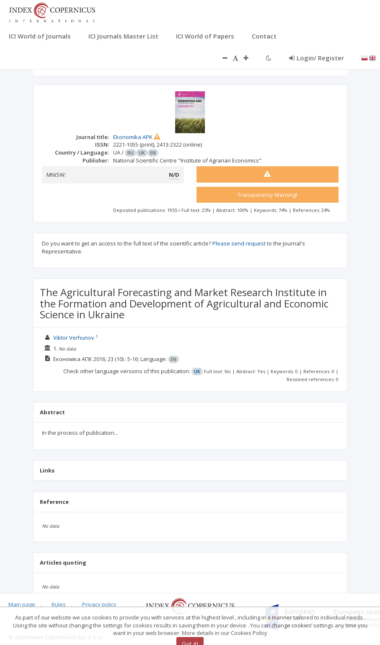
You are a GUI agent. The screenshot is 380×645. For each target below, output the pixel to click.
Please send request (239, 243)
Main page (21, 604)
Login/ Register (316, 58)
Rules (59, 604)
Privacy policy (99, 604)
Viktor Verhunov (73, 337)
